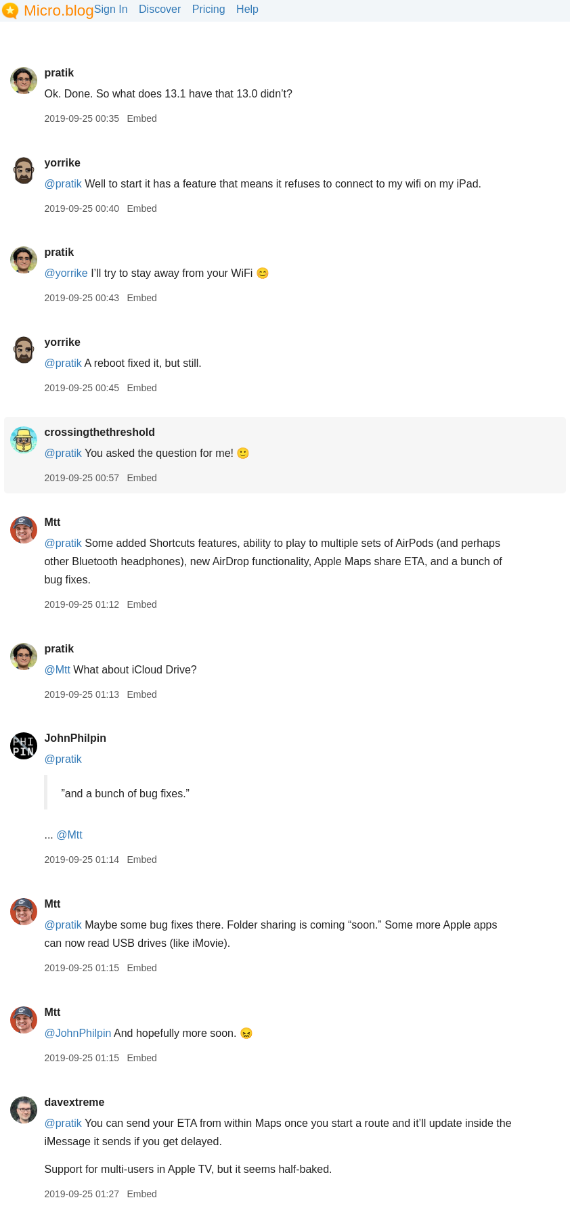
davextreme (74, 1102)
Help (247, 9)
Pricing (208, 9)
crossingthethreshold (99, 432)
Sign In (111, 9)
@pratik (62, 184)
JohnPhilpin (75, 738)
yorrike (62, 163)
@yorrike (65, 273)
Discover (160, 9)
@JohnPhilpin (77, 1033)
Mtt (52, 522)
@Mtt (57, 669)
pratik (59, 73)
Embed (141, 118)
